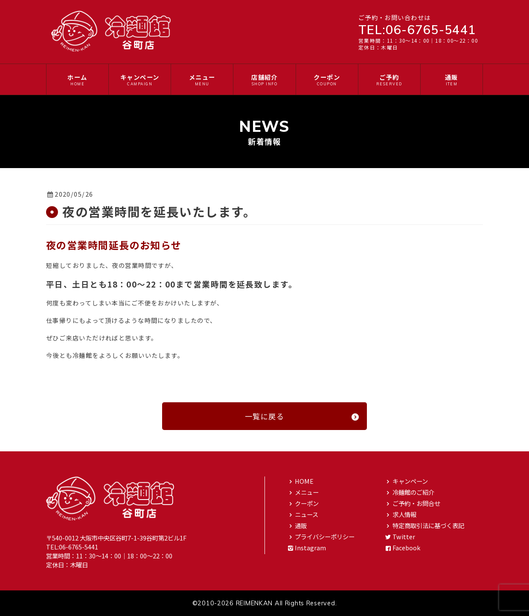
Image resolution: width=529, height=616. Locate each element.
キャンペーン (139, 79)
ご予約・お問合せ (412, 503)
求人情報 (400, 514)
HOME (300, 481)
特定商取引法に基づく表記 (424, 525)
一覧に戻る (302, 416)
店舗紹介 (264, 79)
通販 (451, 79)
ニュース (302, 514)
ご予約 (389, 79)
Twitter (399, 536)
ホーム (77, 79)
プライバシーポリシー (320, 536)
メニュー (202, 79)
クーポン (327, 79)
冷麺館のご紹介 (409, 492)
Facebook (402, 547)
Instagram (306, 547)
